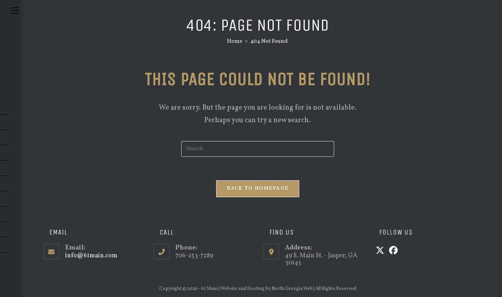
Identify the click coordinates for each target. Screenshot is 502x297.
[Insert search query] (257, 149)
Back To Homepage (258, 188)
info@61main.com (91, 255)
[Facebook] (393, 251)
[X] (380, 251)
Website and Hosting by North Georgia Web (266, 289)
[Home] (234, 41)
